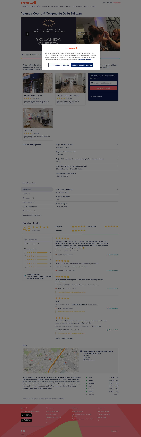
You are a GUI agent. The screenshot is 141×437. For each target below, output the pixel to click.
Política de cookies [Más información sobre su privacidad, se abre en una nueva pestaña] (84, 59)
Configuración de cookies (59, 65)
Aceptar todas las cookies (82, 65)
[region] (71, 57)
